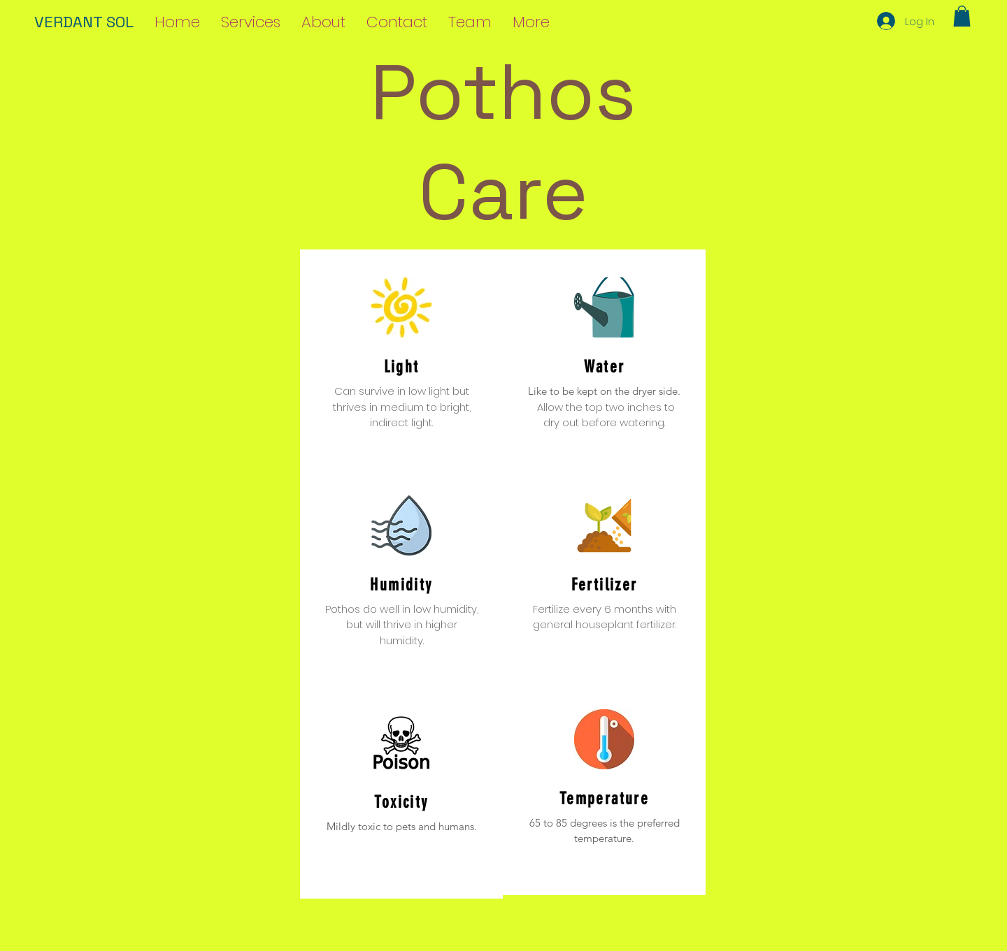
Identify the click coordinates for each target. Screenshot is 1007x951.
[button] (962, 16)
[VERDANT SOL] (95, 21)
